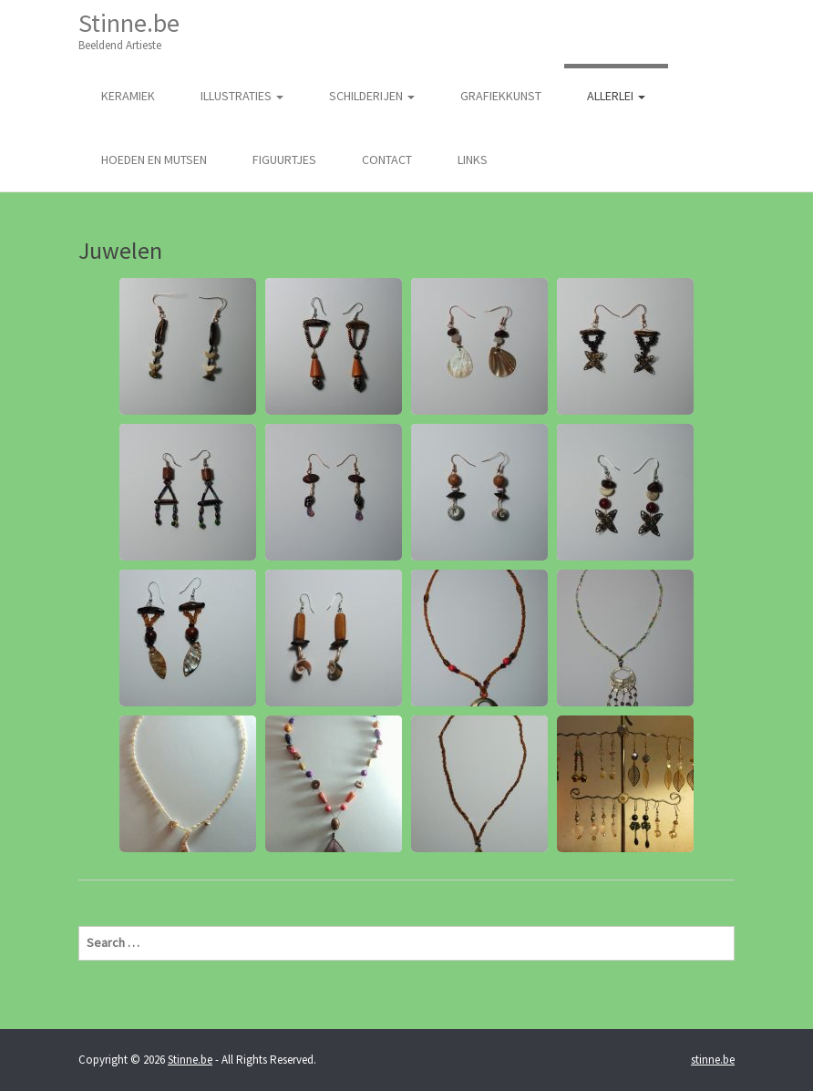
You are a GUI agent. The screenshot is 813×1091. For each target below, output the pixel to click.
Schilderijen (372, 95)
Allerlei (616, 95)
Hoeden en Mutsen (154, 159)
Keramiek (128, 95)
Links (473, 159)
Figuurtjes (284, 159)
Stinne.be (129, 30)
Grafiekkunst (500, 95)
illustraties (242, 95)
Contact (387, 159)
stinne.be (713, 1059)
